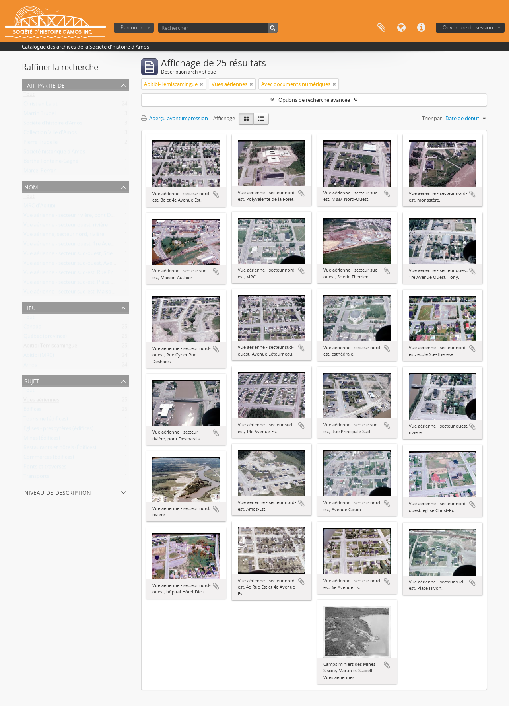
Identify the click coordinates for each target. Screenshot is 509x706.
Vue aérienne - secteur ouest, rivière (65, 226)
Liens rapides (421, 28)
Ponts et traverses (44, 468)
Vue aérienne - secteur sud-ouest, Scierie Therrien (81, 255)
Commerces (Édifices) (48, 458)
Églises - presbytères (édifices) (58, 430)
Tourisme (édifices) (45, 420)
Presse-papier (381, 28)
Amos (30, 366)
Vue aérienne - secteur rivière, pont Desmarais (77, 216)
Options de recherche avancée (314, 99)
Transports (36, 477)
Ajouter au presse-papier (216, 194)
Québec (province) (45, 337)
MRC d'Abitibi (39, 207)
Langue (401, 28)
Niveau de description (57, 491)
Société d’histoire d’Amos (52, 124)
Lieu (30, 307)
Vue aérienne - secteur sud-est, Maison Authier (78, 293)
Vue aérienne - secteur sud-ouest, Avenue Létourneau (86, 264)
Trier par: (432, 118)
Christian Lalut (40, 105)
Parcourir (131, 27)
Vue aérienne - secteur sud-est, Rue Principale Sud (82, 274)
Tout (29, 95)
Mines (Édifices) (41, 439)
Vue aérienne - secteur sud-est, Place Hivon (74, 283)
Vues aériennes (41, 401)
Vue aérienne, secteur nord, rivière (63, 235)
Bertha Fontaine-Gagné (50, 162)
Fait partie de (44, 84)
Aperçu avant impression (174, 118)
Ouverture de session (468, 27)
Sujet (31, 380)
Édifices (32, 410)
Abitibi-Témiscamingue (50, 347)
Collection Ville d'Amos (50, 134)
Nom (31, 186)
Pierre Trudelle (40, 143)
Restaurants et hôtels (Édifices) (59, 449)
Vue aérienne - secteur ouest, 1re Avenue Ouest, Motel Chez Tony (100, 245)
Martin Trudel (39, 115)
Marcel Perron (40, 172)
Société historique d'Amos (54, 153)
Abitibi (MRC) (38, 356)
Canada (32, 328)
